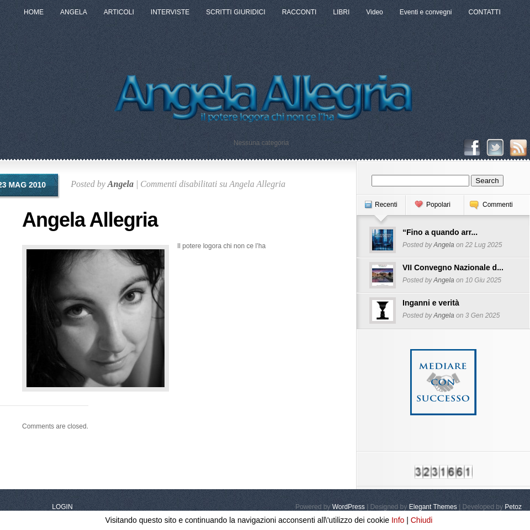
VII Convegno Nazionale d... (453, 267)
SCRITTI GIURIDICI (235, 12)
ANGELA (73, 12)
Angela (121, 184)
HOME (34, 12)
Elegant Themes (433, 507)
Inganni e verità (430, 302)
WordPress (348, 507)
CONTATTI (485, 12)
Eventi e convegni (426, 12)
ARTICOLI (119, 12)
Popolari (438, 204)
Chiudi (422, 520)
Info (397, 520)
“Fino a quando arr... (440, 232)
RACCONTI (299, 12)
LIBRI (341, 12)
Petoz (513, 507)
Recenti (386, 204)
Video (374, 12)
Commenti (498, 204)
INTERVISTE (170, 12)
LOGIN (62, 507)
